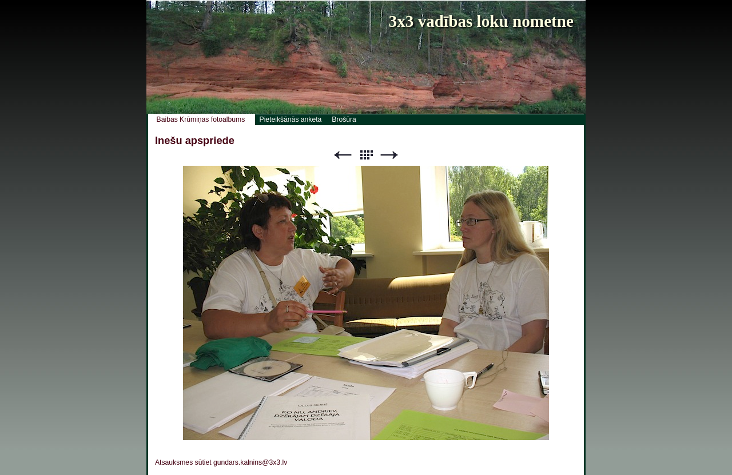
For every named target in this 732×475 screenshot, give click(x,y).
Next (389, 155)
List (366, 155)
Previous (342, 155)
